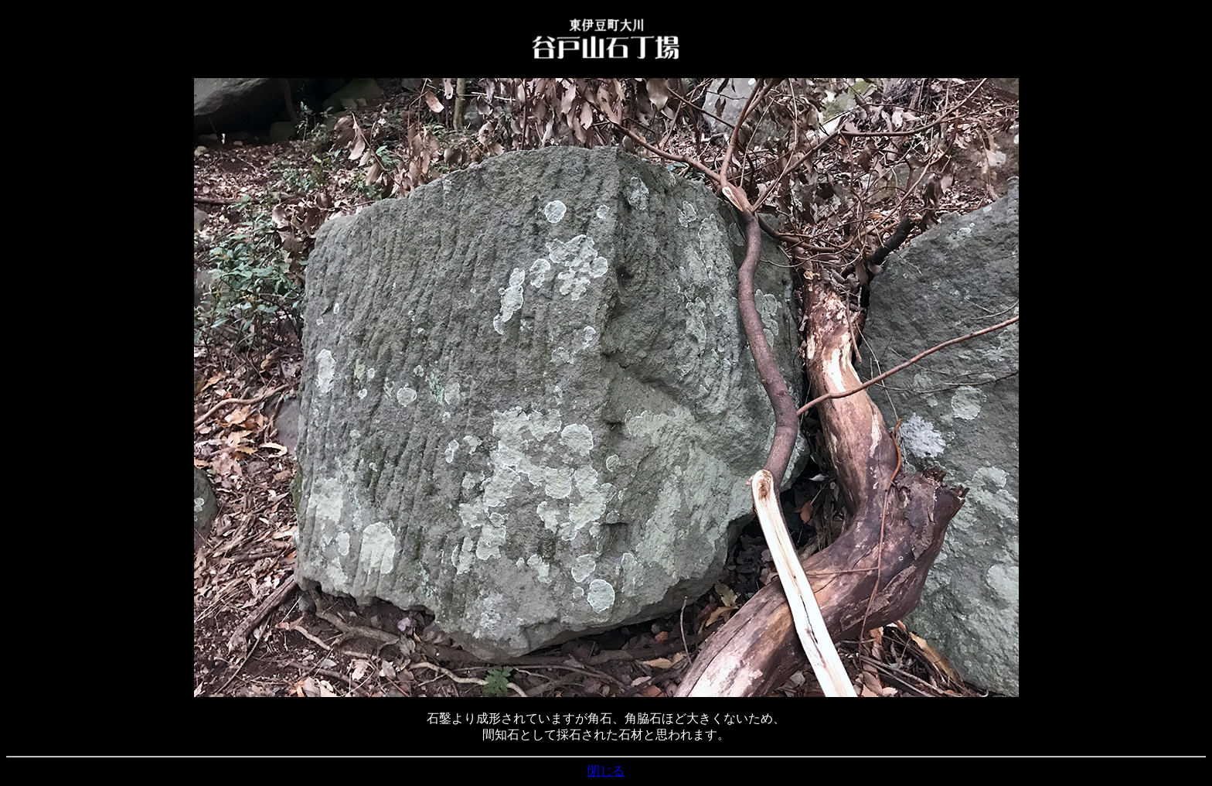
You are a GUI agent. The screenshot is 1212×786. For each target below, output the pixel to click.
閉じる (606, 770)
